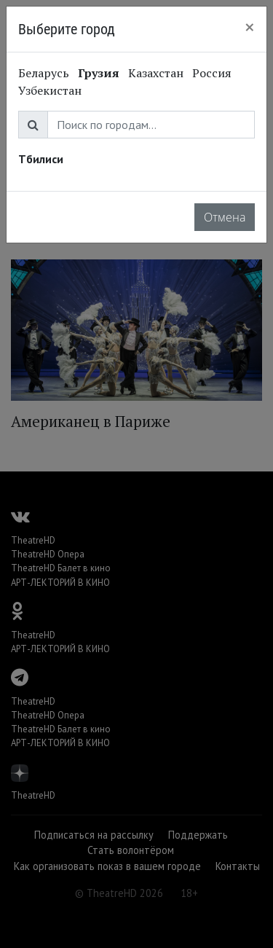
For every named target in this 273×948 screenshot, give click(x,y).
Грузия (98, 73)
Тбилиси (40, 159)
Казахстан (155, 73)
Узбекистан (50, 90)
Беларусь (43, 73)
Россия (212, 73)
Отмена (224, 217)
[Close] (249, 27)
